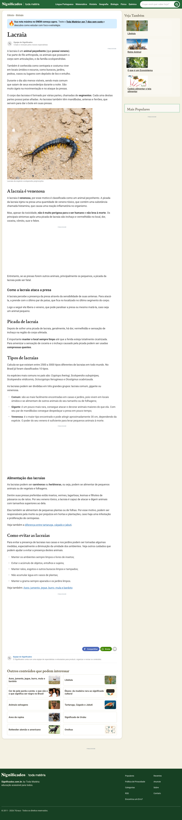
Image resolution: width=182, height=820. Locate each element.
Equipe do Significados (22, 657)
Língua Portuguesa (64, 4)
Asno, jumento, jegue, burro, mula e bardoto (48, 587)
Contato (157, 793)
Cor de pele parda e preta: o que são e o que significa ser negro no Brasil (34, 692)
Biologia (114, 4)
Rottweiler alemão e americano (34, 729)
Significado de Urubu (75, 717)
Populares (129, 776)
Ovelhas (90, 729)
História (93, 4)
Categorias (130, 787)
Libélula (90, 680)
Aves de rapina (34, 717)
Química (132, 4)
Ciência (10, 15)
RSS (127, 793)
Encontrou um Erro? (134, 799)
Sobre (156, 787)
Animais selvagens (34, 704)
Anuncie (157, 781)
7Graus (17, 810)
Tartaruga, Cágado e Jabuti (90, 704)
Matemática (81, 4)
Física (123, 4)
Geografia (103, 4)
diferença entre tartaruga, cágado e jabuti (48, 524)
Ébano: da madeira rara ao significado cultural (90, 692)
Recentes (158, 776)
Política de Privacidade (135, 781)
